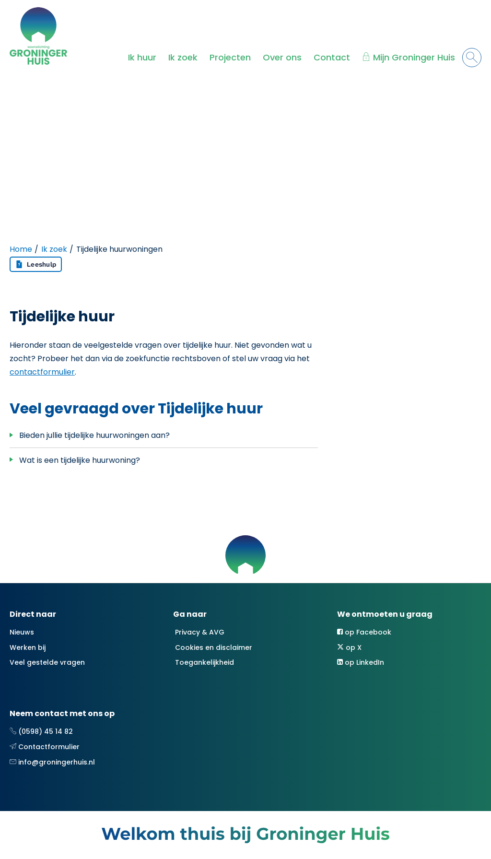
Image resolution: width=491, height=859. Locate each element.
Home (21, 249)
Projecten (230, 57)
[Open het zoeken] (471, 57)
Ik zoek (183, 57)
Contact (332, 57)
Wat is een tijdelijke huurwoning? (79, 460)
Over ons (282, 57)
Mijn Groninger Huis (414, 57)
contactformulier (42, 371)
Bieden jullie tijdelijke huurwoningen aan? (94, 435)
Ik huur (142, 57)
